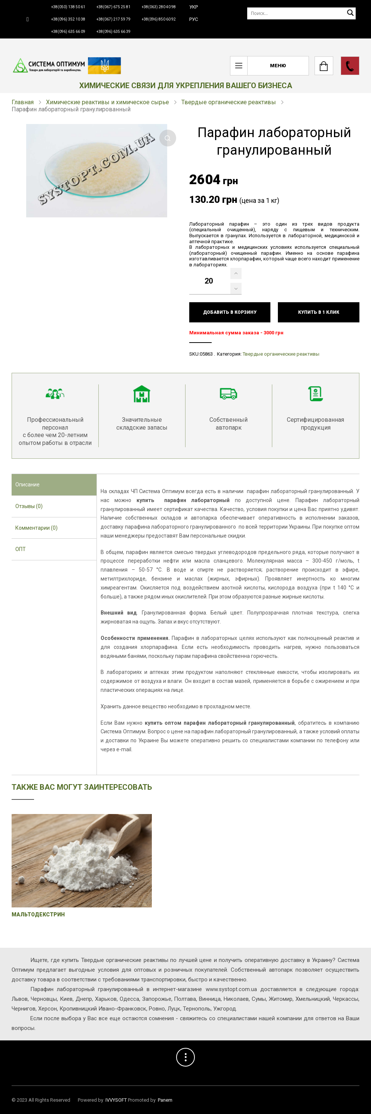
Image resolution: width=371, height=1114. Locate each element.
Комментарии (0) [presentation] (36, 528)
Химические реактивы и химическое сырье (107, 102)
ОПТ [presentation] (20, 549)
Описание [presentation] (27, 485)
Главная (23, 102)
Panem (165, 1100)
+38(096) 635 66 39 (113, 32)
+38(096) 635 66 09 (68, 32)
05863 (206, 354)
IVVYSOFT (116, 1100)
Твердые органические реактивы (228, 102)
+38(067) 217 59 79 (113, 19)
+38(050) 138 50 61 (68, 7)
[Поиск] (301, 13)
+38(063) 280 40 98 (159, 7)
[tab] (54, 485)
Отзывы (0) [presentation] (29, 506)
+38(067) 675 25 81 (113, 7)
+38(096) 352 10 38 (68, 19)
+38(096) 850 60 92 (159, 19)
